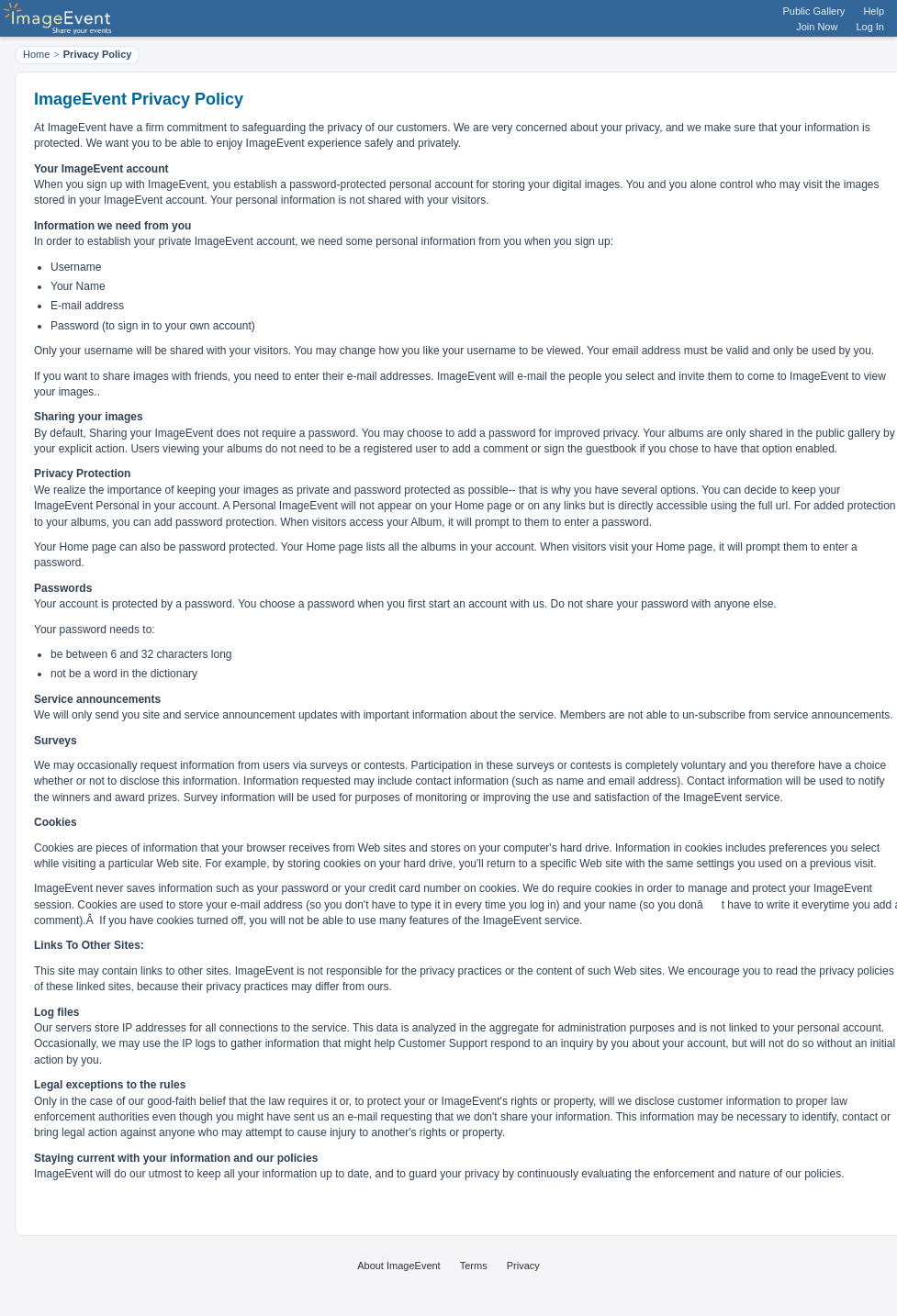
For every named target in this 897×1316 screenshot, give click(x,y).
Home (36, 54)
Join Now (816, 26)
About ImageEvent (399, 1265)
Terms (474, 1265)
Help (873, 11)
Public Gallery (814, 11)
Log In (870, 26)
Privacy (523, 1265)
